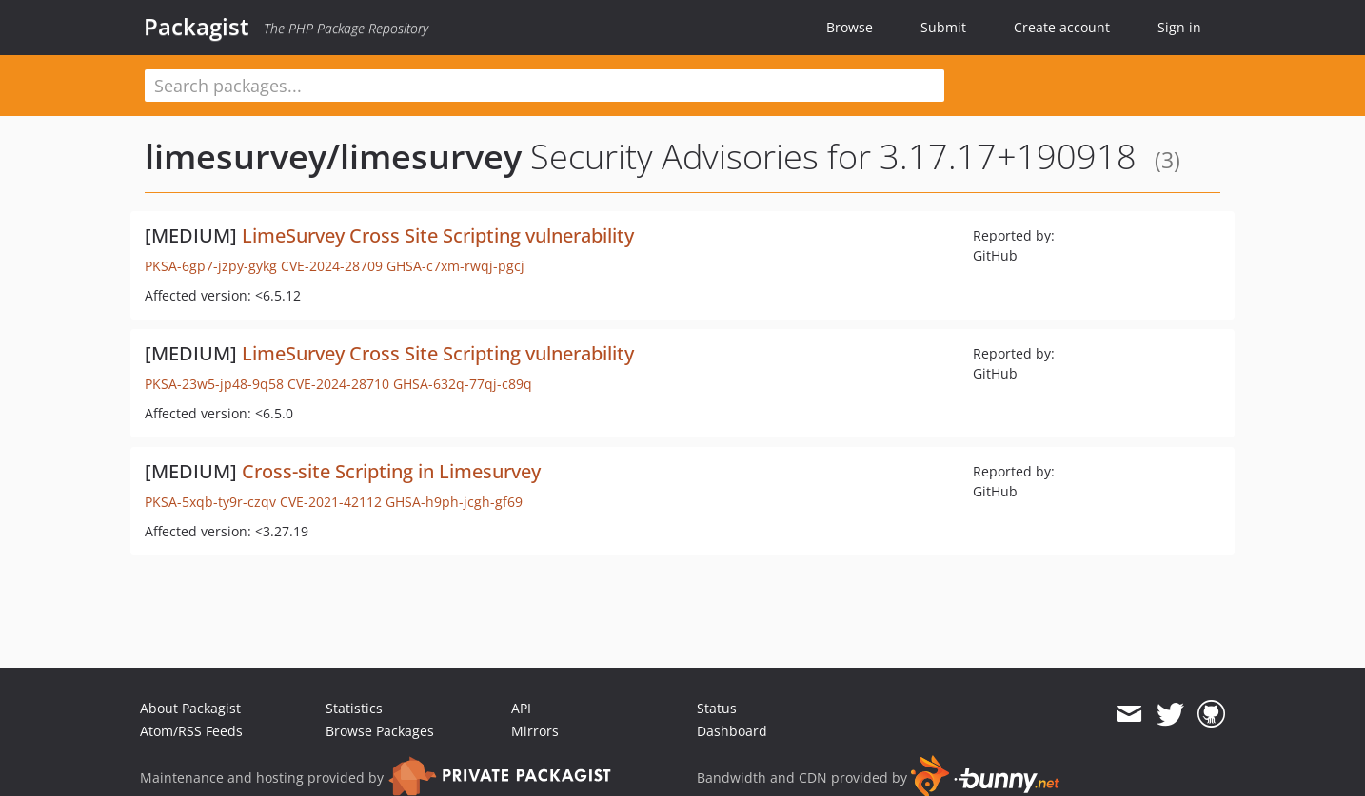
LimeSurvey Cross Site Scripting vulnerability (438, 235)
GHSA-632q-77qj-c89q (462, 384)
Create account (1062, 27)
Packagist (196, 26)
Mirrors (535, 731)
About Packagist (190, 708)
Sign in (1179, 27)
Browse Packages (380, 731)
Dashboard (732, 731)
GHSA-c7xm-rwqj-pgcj (455, 266)
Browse (849, 27)
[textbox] (544, 85)
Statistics (354, 708)
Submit (943, 27)
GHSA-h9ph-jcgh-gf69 (454, 502)
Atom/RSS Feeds (191, 731)
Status (717, 708)
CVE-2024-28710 (338, 384)
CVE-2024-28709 (332, 266)
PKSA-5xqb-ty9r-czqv (210, 502)
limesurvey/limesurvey (333, 156)
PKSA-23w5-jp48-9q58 (214, 384)
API (521, 708)
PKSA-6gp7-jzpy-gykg (211, 266)
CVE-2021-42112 (331, 502)
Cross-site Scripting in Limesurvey (391, 471)
